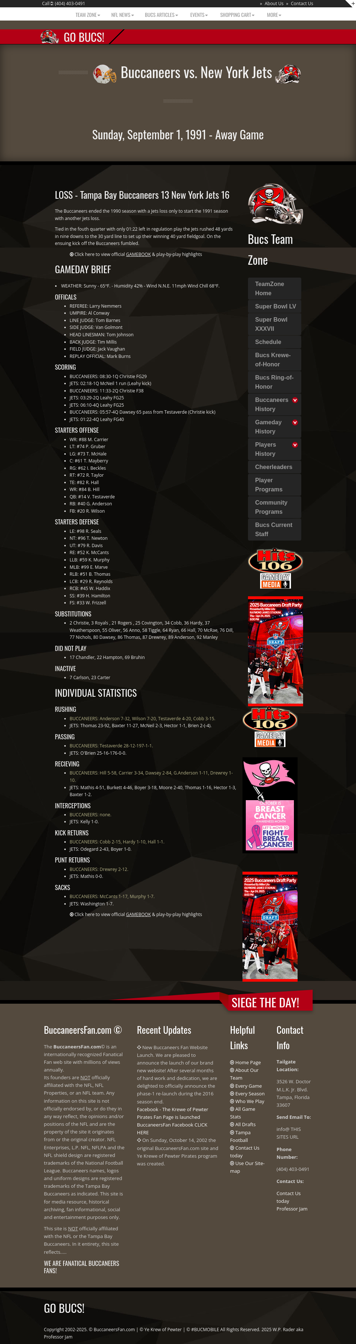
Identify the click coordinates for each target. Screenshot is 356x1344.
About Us (274, 3)
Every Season (250, 1093)
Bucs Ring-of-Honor (274, 382)
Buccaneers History (272, 404)
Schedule (268, 342)
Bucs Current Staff (273, 529)
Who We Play (250, 1101)
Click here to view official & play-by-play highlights (138, 254)
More (273, 14)
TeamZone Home (269, 288)
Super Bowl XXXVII (271, 324)
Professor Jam (292, 1208)
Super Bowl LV (275, 306)
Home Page (248, 1062)
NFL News (122, 14)
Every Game (248, 1086)
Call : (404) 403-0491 (63, 3)
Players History (265, 449)
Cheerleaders (273, 467)
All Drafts (245, 1124)
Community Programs (271, 507)
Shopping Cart (237, 14)
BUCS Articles (161, 14)
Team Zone (87, 14)
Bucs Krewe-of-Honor (273, 359)
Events (198, 14)
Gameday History (268, 427)
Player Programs (269, 484)
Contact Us (302, 3)
